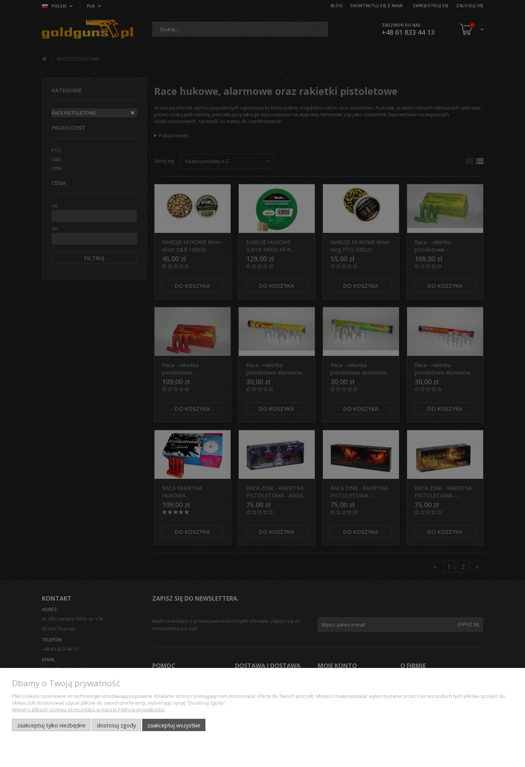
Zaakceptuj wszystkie (174, 725)
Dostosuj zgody (116, 725)
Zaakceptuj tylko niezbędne (51, 725)
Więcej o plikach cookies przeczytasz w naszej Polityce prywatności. (88, 709)
